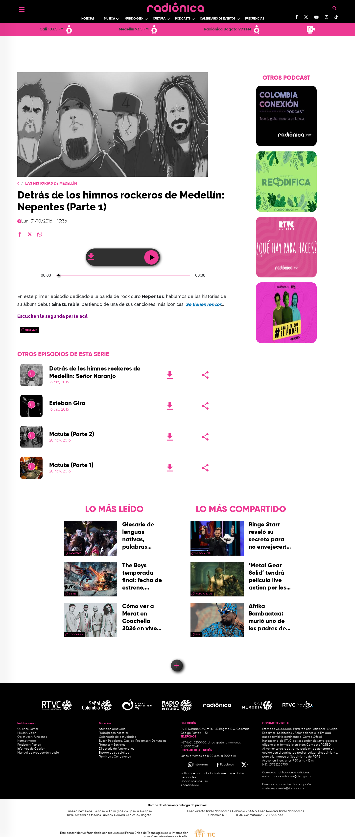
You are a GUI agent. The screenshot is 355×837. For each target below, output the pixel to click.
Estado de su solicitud (114, 752)
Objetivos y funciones (32, 737)
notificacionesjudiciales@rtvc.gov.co (287, 776)
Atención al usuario (112, 729)
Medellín (31, 329)
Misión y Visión (26, 733)
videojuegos (203, 593)
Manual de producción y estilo (38, 752)
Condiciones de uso (194, 781)
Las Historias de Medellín (51, 184)
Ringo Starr (203, 553)
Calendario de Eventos (218, 18)
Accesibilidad (190, 785)
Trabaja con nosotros (114, 733)
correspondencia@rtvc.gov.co (313, 740)
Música (109, 18)
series (72, 593)
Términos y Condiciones (115, 756)
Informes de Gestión (31, 748)
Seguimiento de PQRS (305, 756)
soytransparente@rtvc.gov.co (283, 788)
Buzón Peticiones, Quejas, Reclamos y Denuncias (132, 740)
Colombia (75, 553)
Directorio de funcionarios (116, 748)
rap (197, 634)
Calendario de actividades (117, 737)
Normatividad (26, 740)
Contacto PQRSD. (319, 744)
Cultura (159, 18)
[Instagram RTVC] (198, 764)
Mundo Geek (134, 18)
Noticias (88, 18)
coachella (76, 634)
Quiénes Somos (28, 729)
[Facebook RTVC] (224, 764)
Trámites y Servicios (112, 744)
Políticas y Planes (29, 744)
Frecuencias (254, 18)
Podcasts (182, 18)
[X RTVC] (245, 764)
